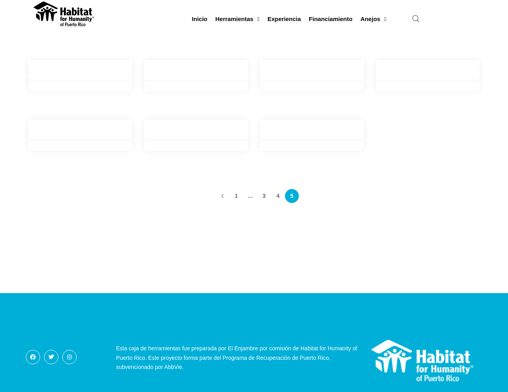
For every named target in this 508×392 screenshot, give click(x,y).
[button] (415, 19)
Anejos (373, 19)
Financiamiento (330, 18)
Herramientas (238, 19)
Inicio (199, 18)
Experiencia (284, 18)
